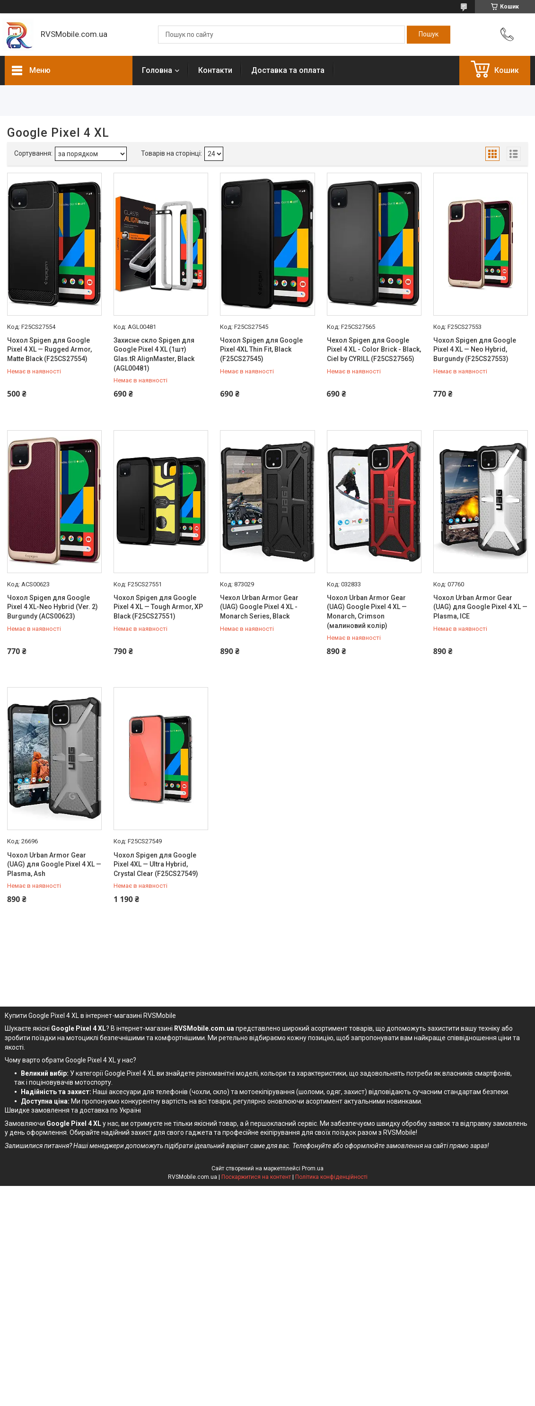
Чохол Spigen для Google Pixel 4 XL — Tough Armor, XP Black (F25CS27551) (158, 607)
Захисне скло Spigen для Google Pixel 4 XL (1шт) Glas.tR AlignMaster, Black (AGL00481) (154, 354)
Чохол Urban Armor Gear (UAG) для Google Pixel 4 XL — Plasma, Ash (54, 864)
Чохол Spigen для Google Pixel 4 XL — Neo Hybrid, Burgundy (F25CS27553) (474, 349)
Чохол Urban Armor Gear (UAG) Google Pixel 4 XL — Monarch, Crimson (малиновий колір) (367, 611)
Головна (157, 70)
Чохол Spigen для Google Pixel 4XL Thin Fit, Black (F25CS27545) (261, 349)
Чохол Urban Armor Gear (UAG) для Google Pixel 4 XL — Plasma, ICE (480, 607)
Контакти (215, 70)
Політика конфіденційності (331, 1177)
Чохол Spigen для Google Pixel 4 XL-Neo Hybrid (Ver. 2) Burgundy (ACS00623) (52, 607)
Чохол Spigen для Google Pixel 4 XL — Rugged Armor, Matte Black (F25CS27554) (49, 349)
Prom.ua (313, 1168)
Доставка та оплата (288, 70)
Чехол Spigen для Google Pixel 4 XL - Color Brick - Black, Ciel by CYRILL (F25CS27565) (374, 349)
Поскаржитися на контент (256, 1177)
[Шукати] (428, 35)
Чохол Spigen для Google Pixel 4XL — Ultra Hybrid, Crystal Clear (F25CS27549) (156, 864)
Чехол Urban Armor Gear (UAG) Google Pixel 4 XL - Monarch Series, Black (259, 607)
